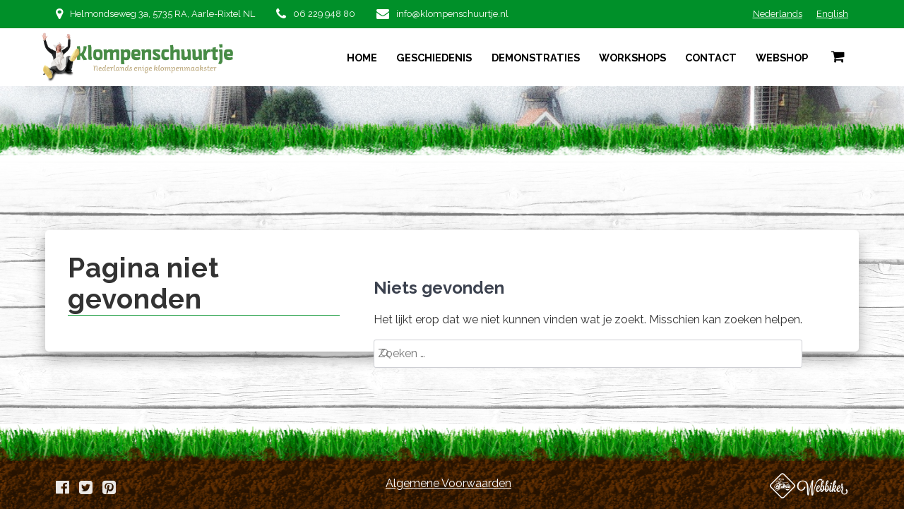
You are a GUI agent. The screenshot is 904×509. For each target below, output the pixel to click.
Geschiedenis (434, 58)
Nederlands (777, 13)
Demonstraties (536, 58)
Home (362, 58)
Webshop (782, 58)
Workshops (632, 58)
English (832, 13)
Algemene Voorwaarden (448, 483)
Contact (711, 58)
